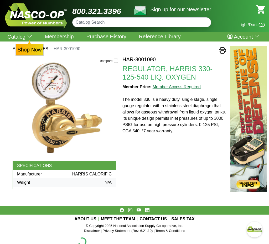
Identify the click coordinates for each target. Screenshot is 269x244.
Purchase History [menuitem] (106, 36)
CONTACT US (153, 219)
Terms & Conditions (170, 231)
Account (243, 36)
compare (106, 61)
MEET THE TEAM (118, 219)
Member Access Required (177, 87)
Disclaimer (92, 231)
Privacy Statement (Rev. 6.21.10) (128, 231)
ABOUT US (85, 219)
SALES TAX (183, 219)
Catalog (19, 36)
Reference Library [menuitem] (160, 36)
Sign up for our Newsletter (180, 9)
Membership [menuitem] (59, 36)
